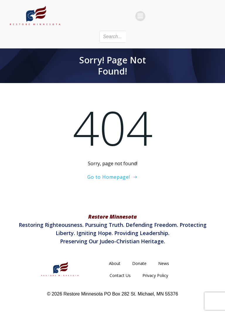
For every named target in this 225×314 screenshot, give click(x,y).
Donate (139, 263)
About (114, 263)
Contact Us (120, 275)
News (163, 263)
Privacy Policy (155, 275)
